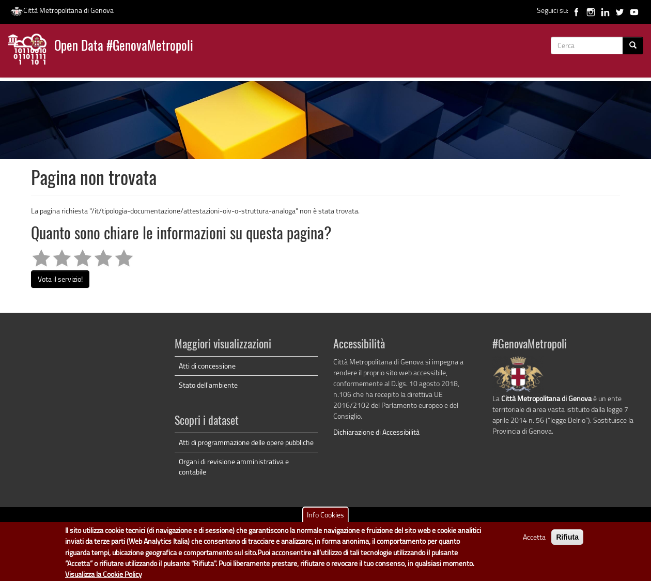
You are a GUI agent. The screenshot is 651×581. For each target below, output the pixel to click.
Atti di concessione (207, 366)
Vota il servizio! (60, 279)
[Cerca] (633, 45)
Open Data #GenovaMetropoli (123, 46)
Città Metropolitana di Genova (62, 10)
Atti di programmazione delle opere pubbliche (246, 442)
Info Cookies (325, 519)
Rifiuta (567, 542)
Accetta (534, 541)
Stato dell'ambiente (208, 385)
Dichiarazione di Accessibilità (376, 432)
